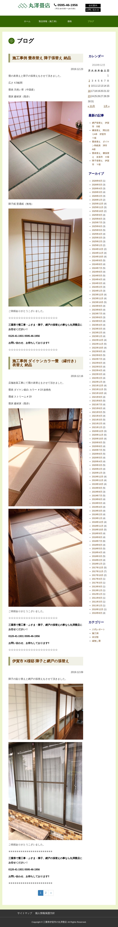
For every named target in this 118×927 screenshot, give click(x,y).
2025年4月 (97, 234)
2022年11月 (97, 344)
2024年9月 (97, 260)
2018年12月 (97, 522)
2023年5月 (97, 321)
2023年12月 (97, 294)
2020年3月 (97, 465)
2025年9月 (97, 215)
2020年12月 (97, 431)
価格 (69, 21)
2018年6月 (97, 545)
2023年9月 (97, 306)
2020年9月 (97, 442)
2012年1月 (97, 594)
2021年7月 (97, 404)
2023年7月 (97, 313)
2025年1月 (97, 245)
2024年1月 (97, 291)
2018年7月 (97, 541)
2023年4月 (97, 325)
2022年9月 (97, 351)
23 (89, 96)
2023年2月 (97, 332)
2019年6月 (97, 499)
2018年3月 (97, 556)
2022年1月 (97, 382)
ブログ (91, 21)
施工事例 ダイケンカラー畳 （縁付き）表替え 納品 (45, 363)
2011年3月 (97, 602)
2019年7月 (97, 496)
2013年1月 (97, 590)
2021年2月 (97, 423)
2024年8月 (97, 264)
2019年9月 (97, 488)
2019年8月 (97, 492)
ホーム (27, 21)
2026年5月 (97, 185)
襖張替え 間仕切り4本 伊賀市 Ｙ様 (100, 134)
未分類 (95, 637)
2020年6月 (97, 454)
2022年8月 (97, 355)
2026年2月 (97, 196)
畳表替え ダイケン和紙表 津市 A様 (100, 145)
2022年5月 (97, 367)
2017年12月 (97, 567)
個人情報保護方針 (45, 913)
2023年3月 (97, 329)
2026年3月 (97, 192)
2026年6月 (97, 181)
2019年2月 (97, 514)
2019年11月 (97, 480)
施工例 (95, 633)
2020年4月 (97, 461)
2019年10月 (97, 484)
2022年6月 (97, 363)
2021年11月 (97, 389)
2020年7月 (97, 450)
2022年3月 (97, 374)
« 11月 (91, 106)
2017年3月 (97, 583)
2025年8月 (97, 219)
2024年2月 (97, 287)
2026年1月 (97, 200)
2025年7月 (97, 222)
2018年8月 (97, 537)
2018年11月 (97, 526)
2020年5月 (97, 458)
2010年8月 (97, 613)
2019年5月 (97, 503)
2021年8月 (97, 401)
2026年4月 (97, 188)
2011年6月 (97, 598)
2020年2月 (97, 469)
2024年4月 (97, 279)
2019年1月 (97, 518)
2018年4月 (97, 552)
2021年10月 (97, 393)
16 (89, 91)
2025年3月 (97, 238)
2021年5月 (97, 412)
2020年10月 (97, 439)
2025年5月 (97, 230)
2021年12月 (97, 385)
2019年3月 (97, 511)
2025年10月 (97, 211)
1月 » (107, 106)
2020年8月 (97, 446)
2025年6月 (97, 226)
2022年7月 (97, 359)
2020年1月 (97, 473)
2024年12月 (97, 249)
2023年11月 (97, 298)
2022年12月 (97, 340)
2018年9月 (97, 533)
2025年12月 (97, 204)
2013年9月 (97, 586)
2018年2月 (97, 560)
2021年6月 (97, 408)
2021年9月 (97, 397)
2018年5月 (97, 548)
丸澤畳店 (34, 5)
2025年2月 (97, 241)
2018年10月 (97, 529)
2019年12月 (97, 477)
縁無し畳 (96, 641)
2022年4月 (97, 370)
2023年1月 (97, 336)
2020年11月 (97, 435)
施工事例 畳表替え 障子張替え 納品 (41, 58)
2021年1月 (97, 427)
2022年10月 (97, 348)
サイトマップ (24, 913)
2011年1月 (97, 605)
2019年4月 (97, 507)
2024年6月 (97, 272)
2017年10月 (97, 575)
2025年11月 (97, 207)
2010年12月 (97, 609)
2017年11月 (97, 571)
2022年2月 (97, 378)
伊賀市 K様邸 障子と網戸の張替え (40, 661)
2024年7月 (97, 268)
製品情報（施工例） (48, 21)
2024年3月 (97, 283)
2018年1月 (97, 564)
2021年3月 (97, 420)
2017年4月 (97, 579)
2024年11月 (97, 253)
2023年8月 (97, 310)
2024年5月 (97, 276)
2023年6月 (97, 317)
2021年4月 (97, 416)
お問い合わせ (92, 10)
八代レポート (98, 629)
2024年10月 (97, 257)
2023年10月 (97, 302)
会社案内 (93, 6)
